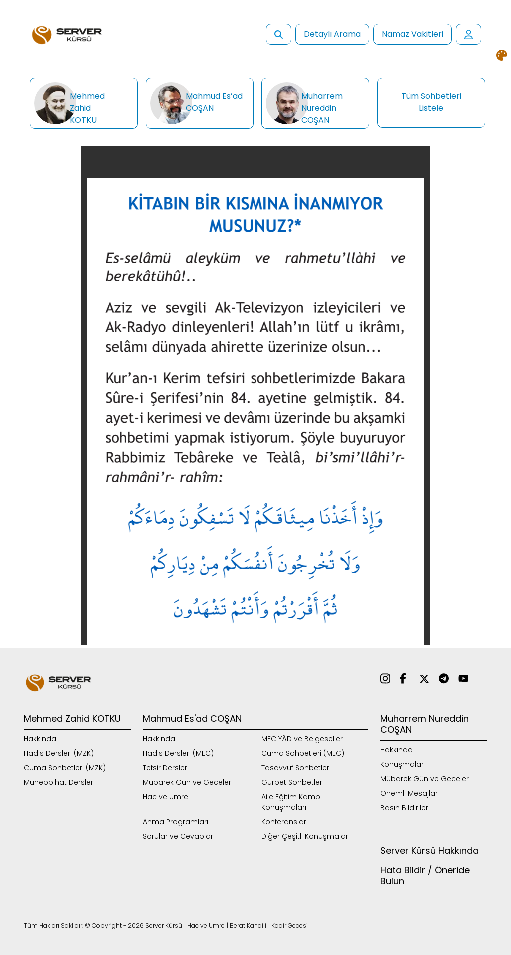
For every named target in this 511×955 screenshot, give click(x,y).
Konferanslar (283, 822)
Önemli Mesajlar (409, 793)
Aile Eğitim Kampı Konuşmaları (291, 802)
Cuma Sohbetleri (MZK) (65, 768)
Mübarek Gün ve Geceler (187, 782)
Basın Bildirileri (405, 808)
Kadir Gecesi (289, 925)
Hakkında (40, 739)
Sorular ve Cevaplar (178, 836)
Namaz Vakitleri (412, 34)
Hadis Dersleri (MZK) (59, 753)
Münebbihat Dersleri (59, 782)
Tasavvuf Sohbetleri (296, 768)
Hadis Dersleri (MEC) (178, 753)
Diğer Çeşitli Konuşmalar (304, 836)
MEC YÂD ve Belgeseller (302, 739)
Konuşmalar (402, 764)
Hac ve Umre (165, 797)
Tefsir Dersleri (166, 768)
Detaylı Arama (332, 34)
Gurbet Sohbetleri (292, 782)
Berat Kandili (248, 925)
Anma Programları (175, 822)
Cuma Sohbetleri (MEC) (302, 753)
